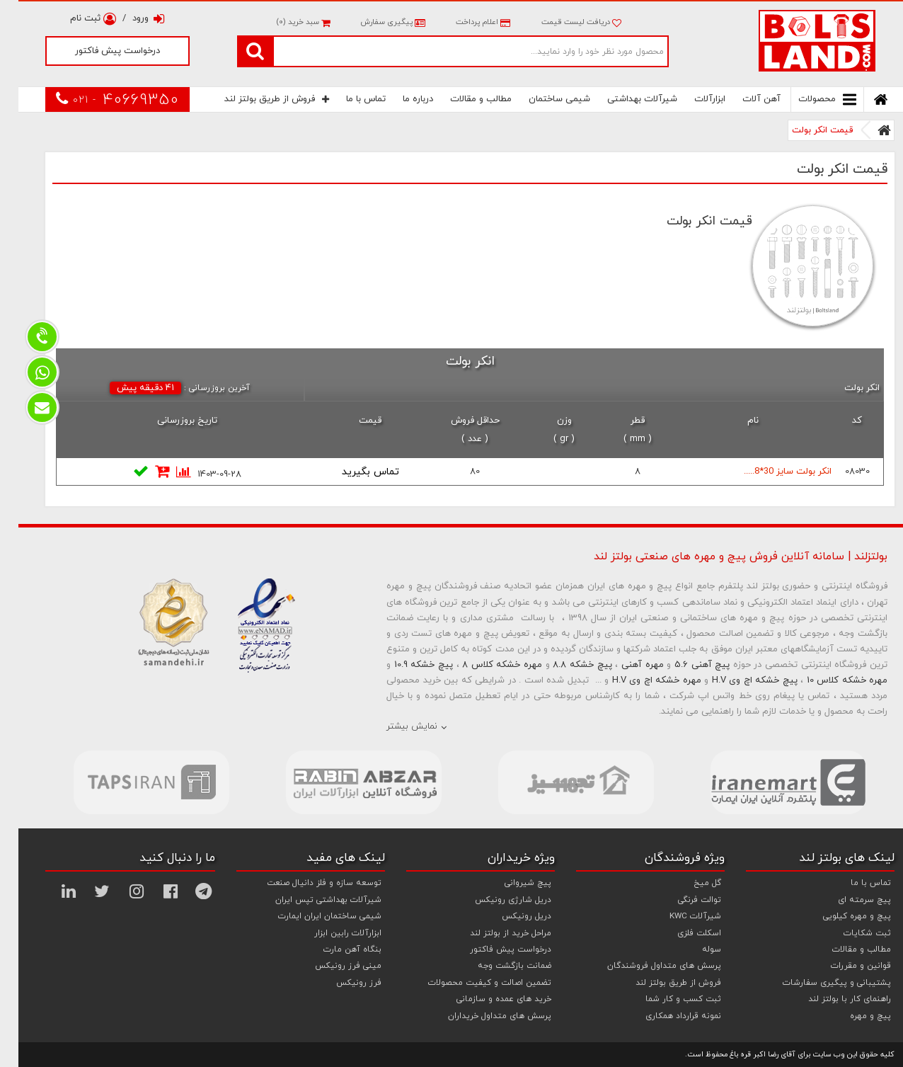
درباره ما (399, 99)
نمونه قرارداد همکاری (665, 1016)
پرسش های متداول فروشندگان (646, 965)
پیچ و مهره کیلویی (839, 916)
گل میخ (689, 883)
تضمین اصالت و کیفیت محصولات (471, 982)
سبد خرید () (284, 22)
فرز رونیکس (340, 982)
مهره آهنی (624, 664)
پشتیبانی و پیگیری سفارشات (818, 982)
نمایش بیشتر (393, 726)
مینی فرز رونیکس (330, 965)
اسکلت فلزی (681, 933)
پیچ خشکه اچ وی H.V (736, 680)
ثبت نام (75, 18)
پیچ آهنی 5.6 (683, 664)
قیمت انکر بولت (803, 130)
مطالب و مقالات (462, 99)
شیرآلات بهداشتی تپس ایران (310, 900)
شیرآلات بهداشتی (624, 99)
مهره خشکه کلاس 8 (484, 664)
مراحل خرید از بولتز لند (492, 933)
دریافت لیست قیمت (563, 22)
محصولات (809, 99)
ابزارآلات (691, 99)
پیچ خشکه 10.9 (405, 664)
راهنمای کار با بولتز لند (831, 999)
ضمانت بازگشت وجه (496, 965)
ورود (130, 18)
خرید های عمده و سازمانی (485, 999)
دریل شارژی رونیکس (494, 900)
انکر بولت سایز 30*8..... (769, 471)
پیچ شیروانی (509, 883)
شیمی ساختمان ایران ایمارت (311, 916)
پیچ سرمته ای (846, 900)
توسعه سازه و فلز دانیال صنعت (305, 883)
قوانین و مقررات (842, 965)
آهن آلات (743, 99)
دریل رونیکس (508, 916)
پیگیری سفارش (373, 22)
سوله (693, 949)
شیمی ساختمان (541, 99)
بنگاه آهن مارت (334, 949)
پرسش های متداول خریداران (481, 1016)
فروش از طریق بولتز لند (258, 99)
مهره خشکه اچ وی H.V (638, 680)
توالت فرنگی (681, 900)
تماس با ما (347, 99)
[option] (133, 782)
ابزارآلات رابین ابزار (329, 933)
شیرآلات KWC (677, 916)
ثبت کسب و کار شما (665, 999)
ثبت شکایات (849, 933)
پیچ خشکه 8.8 (563, 664)
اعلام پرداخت (463, 22)
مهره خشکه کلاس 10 (829, 680)
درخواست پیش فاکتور (99, 51)
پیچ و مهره (852, 1016)
